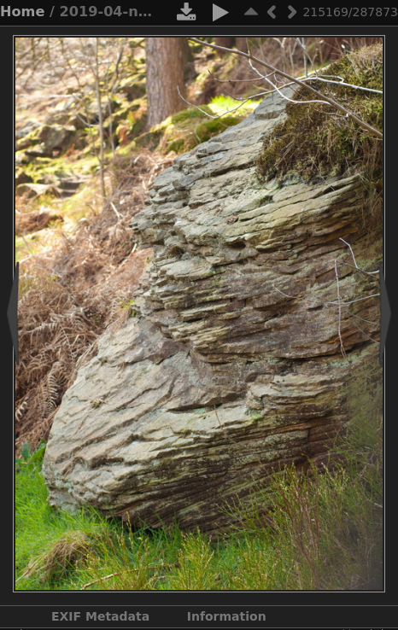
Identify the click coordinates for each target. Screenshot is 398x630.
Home (22, 11)
